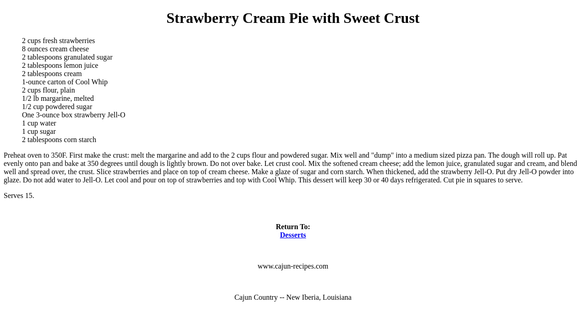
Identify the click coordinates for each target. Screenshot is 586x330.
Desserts (293, 235)
